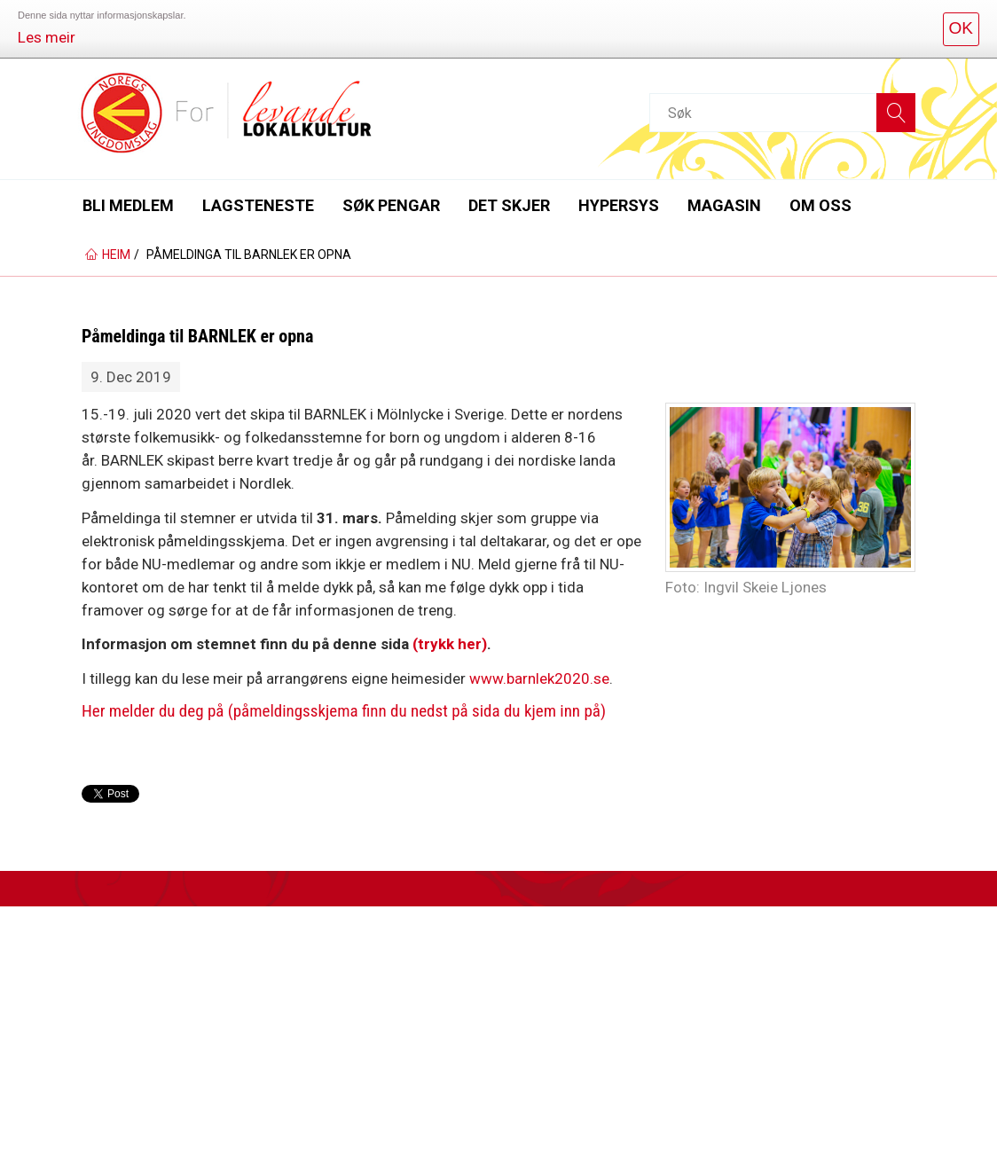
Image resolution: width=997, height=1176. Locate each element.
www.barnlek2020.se (539, 678)
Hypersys (618, 205)
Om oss (820, 205)
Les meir (46, 37)
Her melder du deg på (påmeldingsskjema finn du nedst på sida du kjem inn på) (344, 711)
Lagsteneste (258, 205)
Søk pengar (391, 205)
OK (961, 28)
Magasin (724, 205)
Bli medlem (128, 205)
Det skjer (509, 205)
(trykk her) (449, 644)
